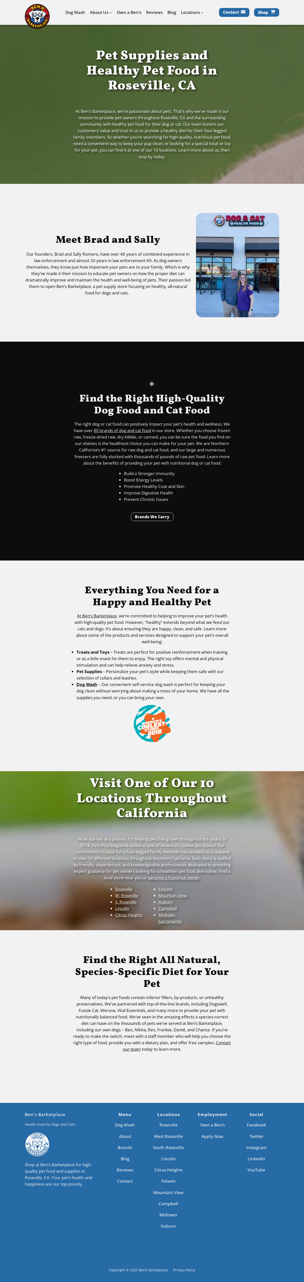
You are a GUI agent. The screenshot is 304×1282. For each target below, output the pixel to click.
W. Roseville (126, 895)
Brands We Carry (152, 517)
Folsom (165, 889)
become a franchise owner (173, 878)
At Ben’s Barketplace (97, 616)
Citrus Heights (129, 915)
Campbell (167, 908)
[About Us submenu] (110, 12)
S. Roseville (126, 902)
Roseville (123, 889)
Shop (263, 12)
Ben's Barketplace (45, 1114)
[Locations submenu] (202, 12)
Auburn (165, 902)
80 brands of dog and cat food (122, 430)
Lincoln (122, 908)
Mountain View (172, 895)
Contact (231, 12)
